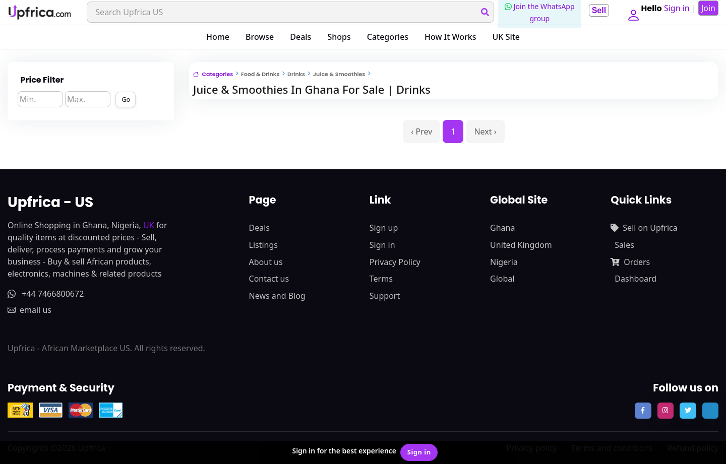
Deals (300, 36)
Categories (387, 36)
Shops (338, 36)
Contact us (269, 278)
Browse (260, 36)
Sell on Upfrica (644, 227)
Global (502, 278)
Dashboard (635, 278)
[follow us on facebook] (643, 411)
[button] (631, 12)
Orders (630, 262)
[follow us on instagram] (665, 411)
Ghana (502, 227)
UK (148, 225)
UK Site (506, 36)
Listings (263, 244)
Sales (624, 244)
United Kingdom (521, 244)
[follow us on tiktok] (710, 411)
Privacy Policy (395, 262)
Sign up (384, 227)
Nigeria (504, 262)
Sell (595, 10)
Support (385, 295)
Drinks (296, 74)
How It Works (450, 36)
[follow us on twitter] (688, 411)
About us (266, 262)
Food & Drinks (260, 74)
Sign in (382, 244)
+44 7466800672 (46, 293)
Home (217, 36)
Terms (381, 278)
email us (29, 309)
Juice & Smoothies (339, 74)
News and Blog (277, 295)
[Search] (289, 12)
